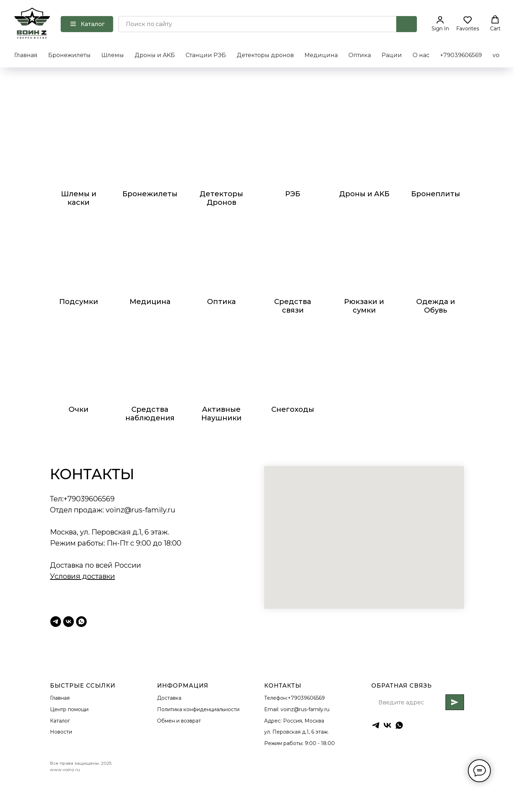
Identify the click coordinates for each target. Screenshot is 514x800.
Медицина (321, 55)
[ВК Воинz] (68, 621)
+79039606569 (461, 55)
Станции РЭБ (206, 55)
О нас (421, 55)
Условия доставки (82, 576)
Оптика (359, 55)
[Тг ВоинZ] (55, 621)
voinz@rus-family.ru (140, 510)
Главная (25, 55)
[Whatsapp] (81, 621)
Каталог (60, 721)
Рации (392, 55)
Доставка (169, 698)
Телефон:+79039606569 (294, 698)
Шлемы (112, 55)
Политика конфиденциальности (198, 709)
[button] (440, 23)
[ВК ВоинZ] (387, 725)
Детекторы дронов (265, 55)
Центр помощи (69, 709)
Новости (61, 732)
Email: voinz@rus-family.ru (296, 709)
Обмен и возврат (179, 721)
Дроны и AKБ (155, 55)
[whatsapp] (399, 725)
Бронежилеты (69, 55)
